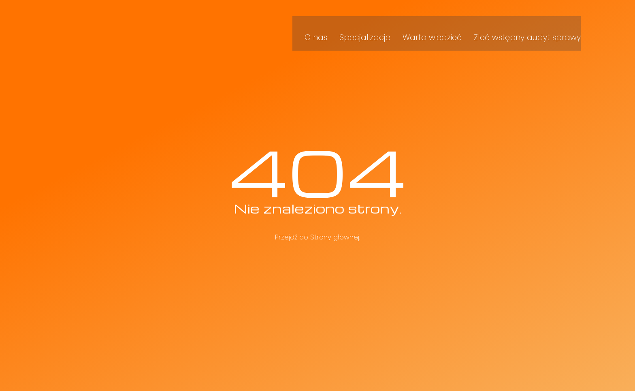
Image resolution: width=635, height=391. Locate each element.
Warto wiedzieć (446, 28)
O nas (338, 28)
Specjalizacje (384, 28)
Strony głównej (334, 237)
